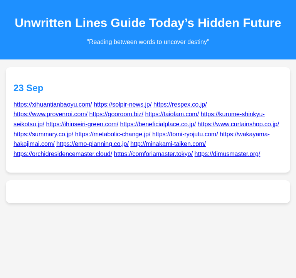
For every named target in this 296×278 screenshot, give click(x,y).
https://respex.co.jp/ (180, 104)
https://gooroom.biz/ (116, 114)
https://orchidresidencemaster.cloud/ (62, 154)
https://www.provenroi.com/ (50, 114)
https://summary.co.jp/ (43, 134)
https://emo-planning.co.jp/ (92, 144)
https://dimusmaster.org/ (228, 154)
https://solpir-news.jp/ (122, 104)
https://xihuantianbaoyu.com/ (52, 104)
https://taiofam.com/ (172, 114)
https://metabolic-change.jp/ (113, 134)
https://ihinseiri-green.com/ (82, 124)
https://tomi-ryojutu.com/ (185, 134)
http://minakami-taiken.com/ (168, 144)
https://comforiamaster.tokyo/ (153, 154)
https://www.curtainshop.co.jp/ (238, 124)
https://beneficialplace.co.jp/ (158, 124)
